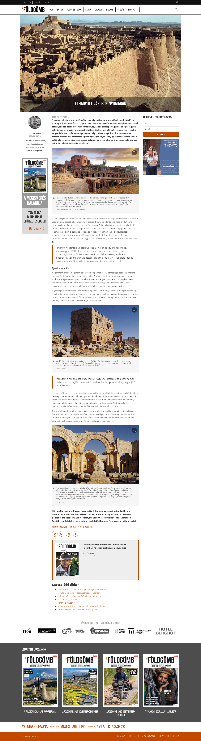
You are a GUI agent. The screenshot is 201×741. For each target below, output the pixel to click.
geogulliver (54, 727)
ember (81, 527)
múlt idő (88, 527)
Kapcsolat (121, 736)
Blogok (131, 10)
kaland (63, 527)
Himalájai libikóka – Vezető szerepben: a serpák (79, 592)
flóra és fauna (35, 726)
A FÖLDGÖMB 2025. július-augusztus (161, 711)
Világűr (98, 10)
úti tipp (78, 727)
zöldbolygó (118, 726)
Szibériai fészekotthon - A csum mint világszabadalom (81, 606)
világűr (104, 727)
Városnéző (91, 727)
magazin (72, 527)
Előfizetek (90, 553)
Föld (51, 10)
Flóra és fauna (74, 10)
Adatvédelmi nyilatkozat (169, 736)
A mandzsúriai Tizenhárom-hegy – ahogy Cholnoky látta (82, 589)
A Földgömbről (148, 736)
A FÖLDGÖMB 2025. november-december (80, 711)
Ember (60, 10)
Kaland (109, 10)
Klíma (88, 10)
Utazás (121, 10)
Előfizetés (26, 2)
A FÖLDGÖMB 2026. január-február (40, 711)
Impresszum (134, 736)
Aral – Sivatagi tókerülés (68, 599)
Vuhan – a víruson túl (67, 602)
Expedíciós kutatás (42, 2)
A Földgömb (33, 9)
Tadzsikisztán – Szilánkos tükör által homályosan (79, 596)
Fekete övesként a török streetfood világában (78, 609)
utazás (55, 527)
